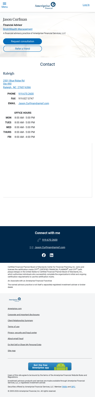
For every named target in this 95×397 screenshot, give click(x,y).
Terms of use (13, 326)
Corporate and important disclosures (24, 314)
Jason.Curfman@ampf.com (50, 247)
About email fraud (15, 338)
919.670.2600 (26, 93)
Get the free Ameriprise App (50, 366)
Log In (86, 4)
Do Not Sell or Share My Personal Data (24, 344)
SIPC (73, 387)
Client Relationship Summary (20, 320)
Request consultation (22, 41)
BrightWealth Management (17, 29)
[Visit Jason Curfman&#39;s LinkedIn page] (51, 255)
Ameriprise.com (15, 308)
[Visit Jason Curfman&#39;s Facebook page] (44, 255)
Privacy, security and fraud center (22, 332)
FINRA (64, 387)
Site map (12, 350)
